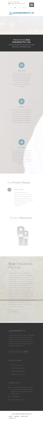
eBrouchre (24, 416)
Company (16, 416)
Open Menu (31, 5)
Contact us (12, 418)
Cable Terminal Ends (17, 374)
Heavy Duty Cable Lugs (18, 371)
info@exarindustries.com (17, 399)
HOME (10, 416)
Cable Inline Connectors (18, 368)
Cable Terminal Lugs (17, 365)
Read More (13, 310)
